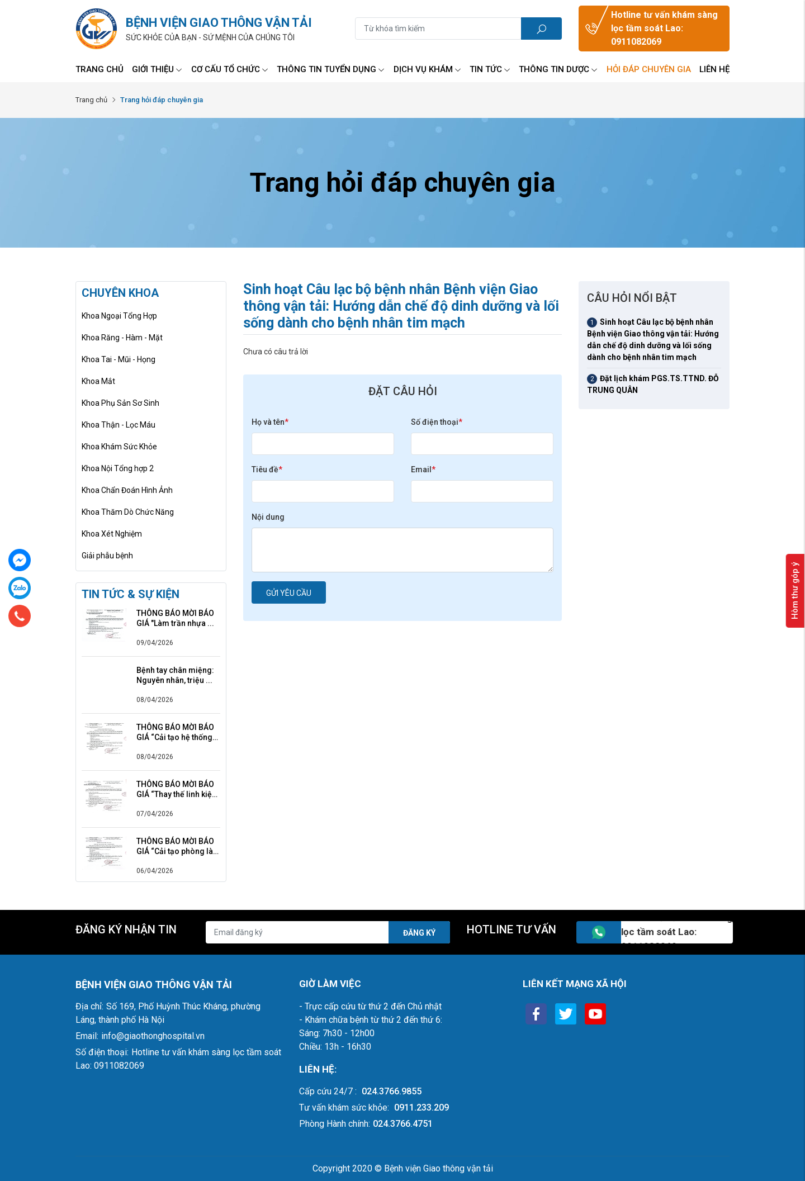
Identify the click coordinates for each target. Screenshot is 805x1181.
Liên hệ (714, 69)
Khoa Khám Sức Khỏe (119, 446)
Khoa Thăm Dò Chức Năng (128, 512)
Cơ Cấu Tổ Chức (229, 69)
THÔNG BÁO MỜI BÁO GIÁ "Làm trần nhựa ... (175, 618)
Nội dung (268, 517)
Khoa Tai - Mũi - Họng (118, 359)
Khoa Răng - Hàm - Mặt (122, 337)
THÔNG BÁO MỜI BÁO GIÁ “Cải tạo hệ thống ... (175, 732)
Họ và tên (270, 422)
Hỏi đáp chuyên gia (649, 69)
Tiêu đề (267, 469)
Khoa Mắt (98, 381)
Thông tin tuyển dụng (331, 69)
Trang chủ (99, 69)
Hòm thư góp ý (795, 590)
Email (423, 469)
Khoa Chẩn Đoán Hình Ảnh (127, 490)
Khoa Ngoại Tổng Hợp (119, 315)
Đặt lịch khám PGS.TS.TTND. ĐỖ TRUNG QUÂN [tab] (653, 384)
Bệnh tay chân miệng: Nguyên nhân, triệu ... (175, 675)
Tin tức (490, 69)
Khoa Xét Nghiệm (112, 533)
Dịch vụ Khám (427, 69)
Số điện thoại (436, 422)
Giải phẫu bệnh (107, 555)
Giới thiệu (157, 69)
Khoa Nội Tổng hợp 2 (118, 468)
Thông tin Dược (558, 69)
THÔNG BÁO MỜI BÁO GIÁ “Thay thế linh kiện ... (176, 789)
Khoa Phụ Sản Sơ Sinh (120, 403)
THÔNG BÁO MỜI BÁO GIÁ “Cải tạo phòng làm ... (178, 846)
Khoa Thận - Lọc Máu (118, 424)
